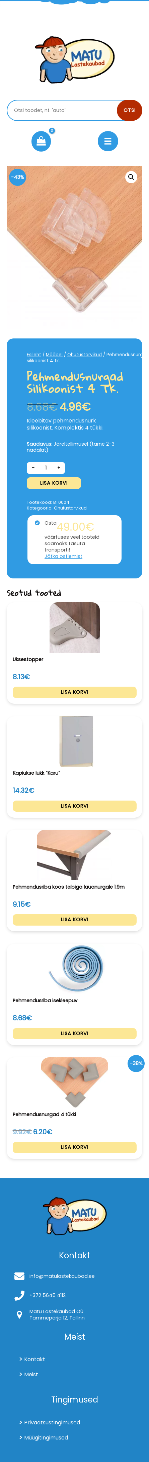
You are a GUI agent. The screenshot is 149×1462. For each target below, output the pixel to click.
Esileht (34, 355)
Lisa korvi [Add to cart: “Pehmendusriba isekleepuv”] (74, 1033)
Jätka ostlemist (63, 556)
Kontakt (34, 1359)
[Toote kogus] (46, 468)
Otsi (130, 110)
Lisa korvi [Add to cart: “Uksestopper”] (74, 692)
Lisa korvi (54, 483)
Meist (31, 1374)
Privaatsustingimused (52, 1422)
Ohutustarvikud (84, 355)
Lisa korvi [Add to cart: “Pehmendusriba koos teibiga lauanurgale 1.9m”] (74, 919)
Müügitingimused (46, 1437)
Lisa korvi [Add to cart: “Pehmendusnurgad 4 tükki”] (74, 1147)
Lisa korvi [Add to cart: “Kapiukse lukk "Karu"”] (74, 806)
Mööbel (54, 355)
